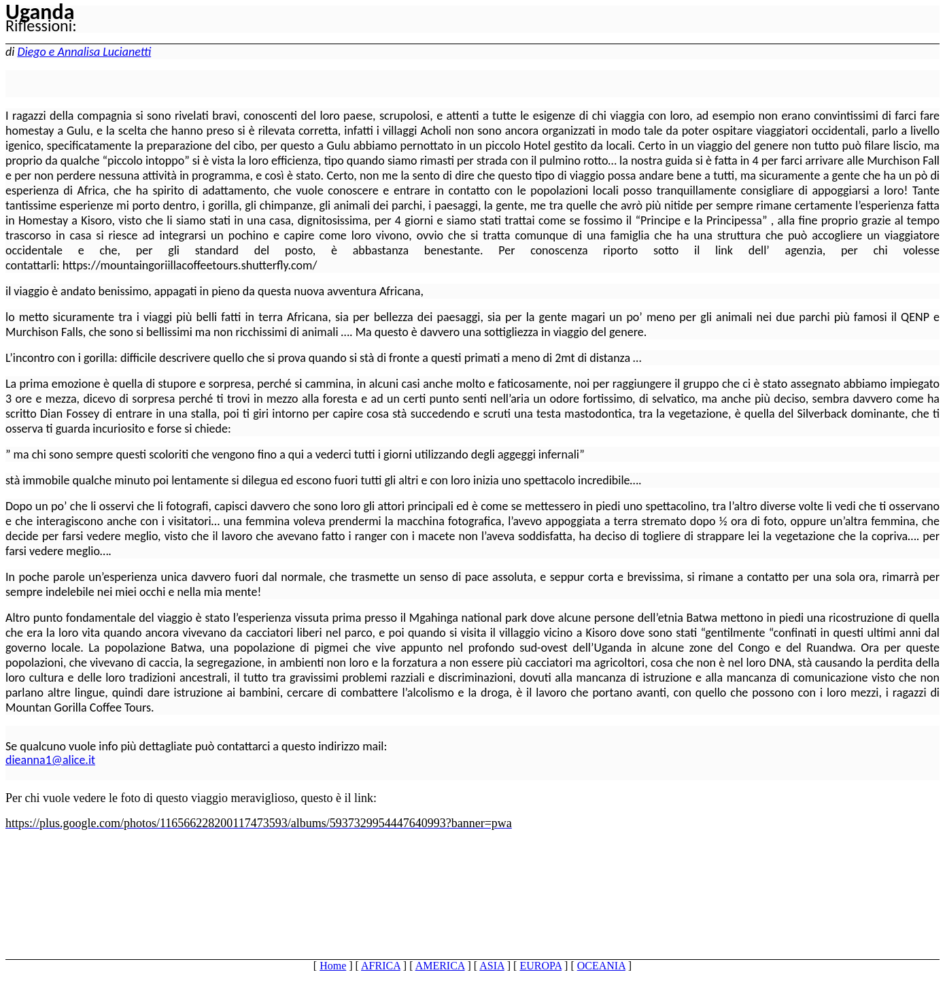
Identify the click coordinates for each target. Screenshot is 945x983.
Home (333, 965)
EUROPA (540, 965)
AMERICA (440, 965)
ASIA (491, 965)
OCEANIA (601, 965)
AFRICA (380, 965)
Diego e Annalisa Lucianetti (84, 51)
